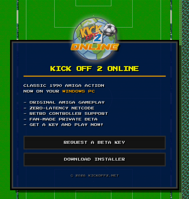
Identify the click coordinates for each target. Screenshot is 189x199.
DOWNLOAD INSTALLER (94, 159)
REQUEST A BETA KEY (94, 142)
